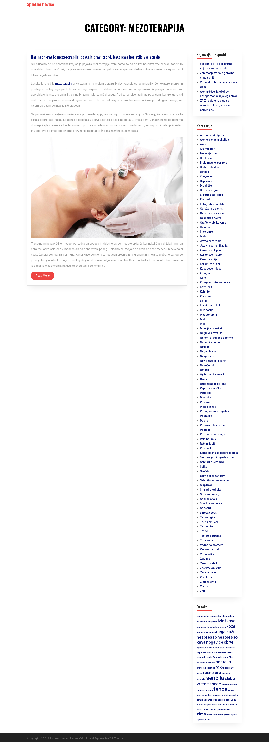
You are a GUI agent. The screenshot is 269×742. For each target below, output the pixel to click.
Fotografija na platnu (213, 204)
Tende (204, 531)
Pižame (205, 402)
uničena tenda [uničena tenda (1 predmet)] (230, 704)
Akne (203, 144)
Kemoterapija (208, 259)
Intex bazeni (207, 231)
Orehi (203, 379)
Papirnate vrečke (210, 388)
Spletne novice (59, 738)
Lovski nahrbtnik (210, 305)
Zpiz (203, 591)
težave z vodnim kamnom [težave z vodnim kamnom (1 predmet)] (209, 695)
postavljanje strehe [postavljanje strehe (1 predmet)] (206, 662)
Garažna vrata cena (212, 213)
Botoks (204, 171)
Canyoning (207, 176)
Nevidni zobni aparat (213, 360)
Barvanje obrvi (209, 153)
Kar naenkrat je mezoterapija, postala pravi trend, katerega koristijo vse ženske (96, 57)
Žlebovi (204, 586)
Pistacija (205, 397)
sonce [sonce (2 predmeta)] (215, 683)
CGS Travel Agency (91, 738)
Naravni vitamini (210, 342)
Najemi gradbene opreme (216, 337)
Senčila (204, 471)
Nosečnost (207, 365)
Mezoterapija (208, 314)
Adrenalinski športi (212, 135)
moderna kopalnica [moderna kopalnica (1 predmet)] (206, 632)
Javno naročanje (210, 240)
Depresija (206, 181)
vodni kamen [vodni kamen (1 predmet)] (203, 709)
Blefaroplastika (209, 167)
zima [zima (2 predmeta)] (201, 714)
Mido (203, 319)
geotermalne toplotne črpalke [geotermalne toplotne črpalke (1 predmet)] (211, 616)
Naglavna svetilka (211, 333)
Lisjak (203, 300)
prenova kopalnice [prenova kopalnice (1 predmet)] (206, 668)
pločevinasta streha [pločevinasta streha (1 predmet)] (223, 652)
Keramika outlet (210, 264)
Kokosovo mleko (211, 268)
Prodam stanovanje (212, 434)
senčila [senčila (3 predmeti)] (215, 678)
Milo (203, 323)
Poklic (204, 420)
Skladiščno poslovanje (214, 480)
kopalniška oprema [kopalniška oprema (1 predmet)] (216, 627)
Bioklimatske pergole (213, 162)
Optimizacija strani (212, 374)
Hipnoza (205, 227)
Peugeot (205, 392)
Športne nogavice (211, 503)
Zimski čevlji (208, 581)
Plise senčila (208, 406)
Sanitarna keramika (212, 462)
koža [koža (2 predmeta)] (230, 626)
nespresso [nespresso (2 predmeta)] (207, 637)
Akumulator (207, 148)
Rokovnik (206, 448)
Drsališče (206, 185)
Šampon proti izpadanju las (217, 457)
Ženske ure (207, 577)
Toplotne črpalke (210, 535)
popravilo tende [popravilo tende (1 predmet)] (204, 657)
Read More (43, 275)
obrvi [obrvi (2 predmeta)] (228, 642)
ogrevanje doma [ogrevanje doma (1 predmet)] (205, 647)
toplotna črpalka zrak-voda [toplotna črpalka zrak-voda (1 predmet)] (222, 700)
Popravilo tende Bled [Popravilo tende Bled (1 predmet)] (223, 657)
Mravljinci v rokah (211, 328)
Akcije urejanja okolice (214, 139)
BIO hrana (206, 158)
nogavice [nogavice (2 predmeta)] (214, 642)
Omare (204, 369)
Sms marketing (209, 494)
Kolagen (205, 273)
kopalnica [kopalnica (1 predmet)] (201, 627)
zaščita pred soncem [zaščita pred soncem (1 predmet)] (220, 709)
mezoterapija (63, 83)
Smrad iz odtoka (210, 489)
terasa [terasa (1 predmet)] (231, 690)
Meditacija (206, 310)
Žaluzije (205, 558)
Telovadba (206, 526)
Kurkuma (205, 296)
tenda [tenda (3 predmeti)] (220, 689)
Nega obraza (208, 351)
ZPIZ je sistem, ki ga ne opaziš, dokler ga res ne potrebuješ (215, 105)
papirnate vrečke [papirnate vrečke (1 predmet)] (205, 652)
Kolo (203, 277)
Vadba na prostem (211, 545)
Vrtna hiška (207, 554)
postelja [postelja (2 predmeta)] (223, 662)
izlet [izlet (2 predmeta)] (222, 621)
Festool (205, 199)
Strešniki (205, 508)
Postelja (205, 429)
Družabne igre (209, 190)
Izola (203, 236)
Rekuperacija (208, 438)
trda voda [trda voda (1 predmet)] (218, 704)
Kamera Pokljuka (211, 250)
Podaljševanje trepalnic (215, 411)
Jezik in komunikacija (214, 245)
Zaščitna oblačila (210, 568)
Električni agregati (211, 194)
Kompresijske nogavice (215, 282)
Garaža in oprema (211, 208)
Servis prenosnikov (212, 475)
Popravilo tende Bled (213, 425)
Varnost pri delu (210, 549)
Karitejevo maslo (211, 254)
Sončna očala (208, 498)
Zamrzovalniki (209, 563)
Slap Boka (206, 485)
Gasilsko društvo (211, 217)
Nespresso (207, 356)
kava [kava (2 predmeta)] (231, 621)
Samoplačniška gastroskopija (219, 452)
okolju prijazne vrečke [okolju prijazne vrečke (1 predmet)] (224, 647)
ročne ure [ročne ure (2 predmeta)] (212, 672)
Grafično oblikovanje (213, 222)
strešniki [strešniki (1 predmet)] (226, 684)
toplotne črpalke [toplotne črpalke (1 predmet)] (205, 704)
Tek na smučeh (209, 522)
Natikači (205, 346)
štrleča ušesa (208, 512)
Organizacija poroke (213, 383)
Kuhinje (205, 291)
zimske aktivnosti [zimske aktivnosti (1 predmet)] (215, 715)
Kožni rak (206, 287)
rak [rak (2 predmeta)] (219, 667)
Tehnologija (207, 517)
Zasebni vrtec (208, 572)
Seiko (203, 466)
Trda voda (206, 540)
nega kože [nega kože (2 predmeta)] (225, 631)
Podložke (206, 415)
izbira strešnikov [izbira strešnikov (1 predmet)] (209, 621)
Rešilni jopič (207, 443)
